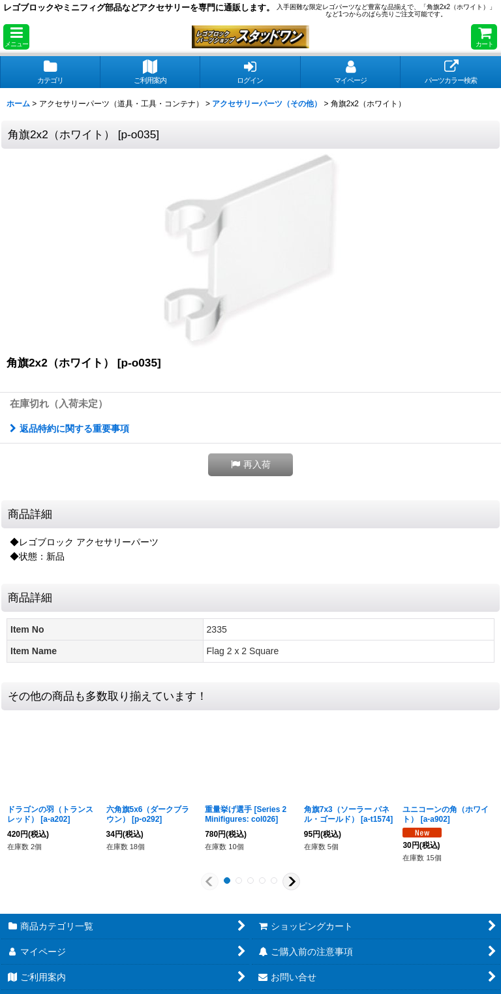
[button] (16, 37)
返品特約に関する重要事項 (69, 428)
